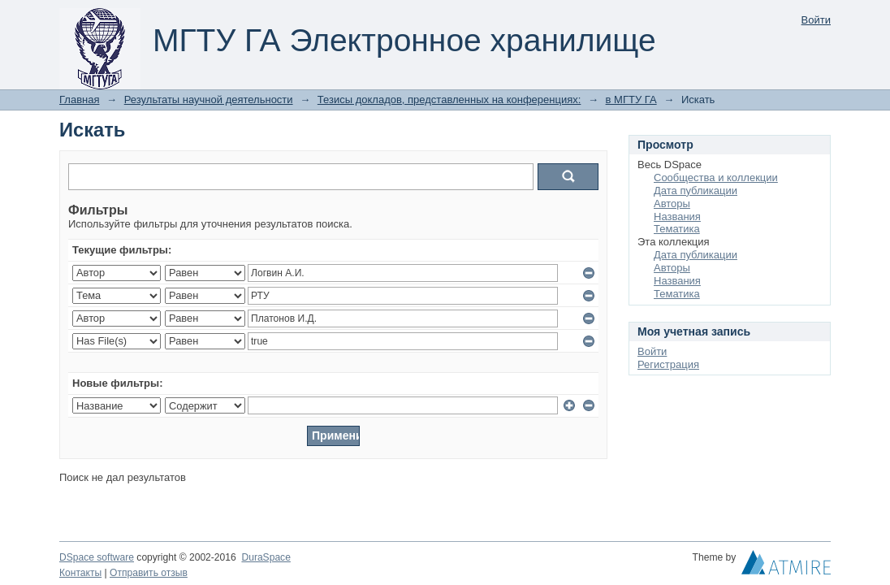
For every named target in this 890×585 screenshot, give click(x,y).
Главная (79, 99)
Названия (677, 216)
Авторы (672, 203)
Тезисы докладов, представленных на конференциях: (449, 99)
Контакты (80, 572)
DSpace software (96, 557)
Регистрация (668, 364)
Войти (816, 20)
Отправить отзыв (149, 572)
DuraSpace (265, 557)
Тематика (677, 229)
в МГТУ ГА (631, 99)
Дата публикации (695, 190)
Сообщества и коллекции (716, 177)
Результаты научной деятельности (208, 99)
